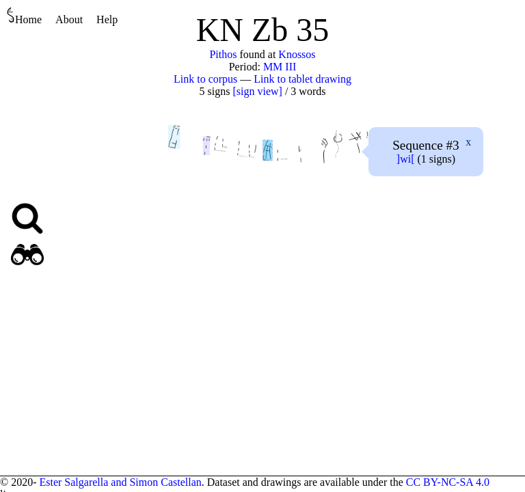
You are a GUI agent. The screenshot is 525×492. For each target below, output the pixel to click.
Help (107, 19)
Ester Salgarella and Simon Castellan (120, 482)
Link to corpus (205, 79)
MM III (279, 66)
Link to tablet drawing (302, 79)
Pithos (223, 54)
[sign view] (257, 91)
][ (405, 159)
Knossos (296, 54)
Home (24, 16)
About (69, 19)
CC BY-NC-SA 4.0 (447, 482)
